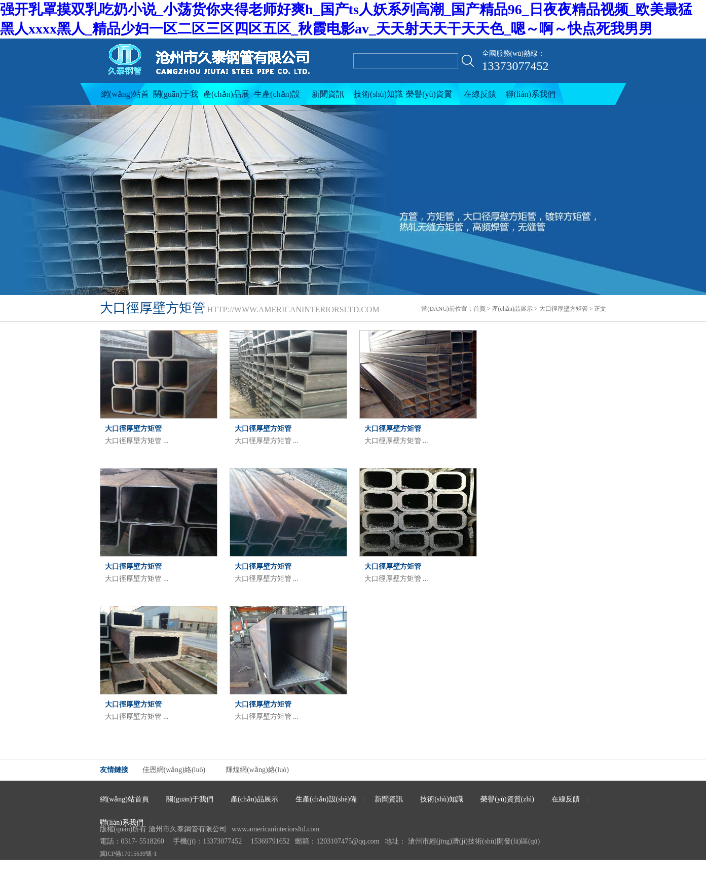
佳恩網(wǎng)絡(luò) (174, 770)
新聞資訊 (328, 94)
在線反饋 (480, 94)
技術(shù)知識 (378, 94)
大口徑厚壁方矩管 (563, 308)
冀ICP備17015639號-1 (128, 853)
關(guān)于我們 (176, 97)
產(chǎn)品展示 (226, 97)
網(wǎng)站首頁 (125, 97)
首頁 (479, 308)
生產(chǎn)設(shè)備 (277, 97)
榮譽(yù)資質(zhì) (429, 97)
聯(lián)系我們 (530, 94)
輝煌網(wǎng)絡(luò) (257, 770)
